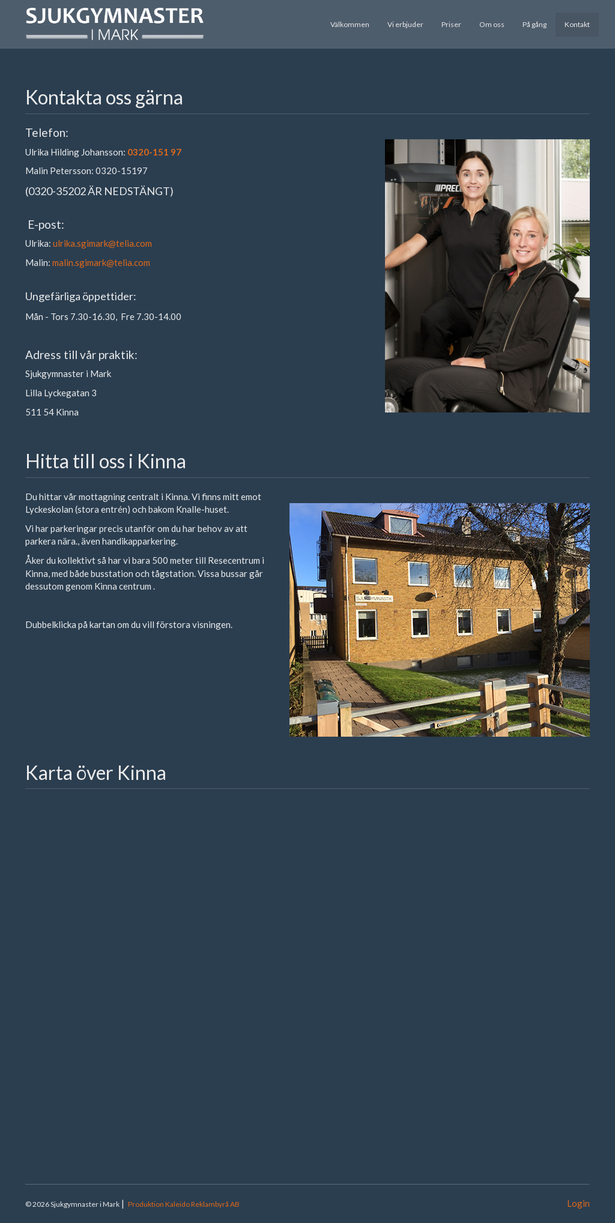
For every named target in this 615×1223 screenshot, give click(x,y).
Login (578, 1203)
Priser (451, 24)
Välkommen (349, 24)
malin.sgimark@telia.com (101, 262)
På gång (535, 24)
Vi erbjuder (405, 24)
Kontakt (577, 24)
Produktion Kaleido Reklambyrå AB (184, 1204)
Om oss (491, 24)
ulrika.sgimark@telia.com (102, 243)
